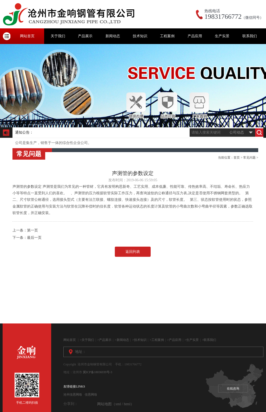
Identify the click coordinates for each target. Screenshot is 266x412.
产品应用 (195, 36)
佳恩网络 (91, 394)
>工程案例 (157, 340)
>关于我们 (87, 340)
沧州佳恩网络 (72, 394)
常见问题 (249, 157)
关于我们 (58, 36)
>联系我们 (209, 340)
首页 (237, 157)
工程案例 (167, 36)
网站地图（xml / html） (115, 404)
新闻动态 (112, 36)
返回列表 (132, 252)
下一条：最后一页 (27, 238)
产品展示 (85, 36)
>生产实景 (192, 340)
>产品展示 (104, 340)
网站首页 (27, 36)
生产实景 (222, 36)
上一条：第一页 (25, 230)
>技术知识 (139, 340)
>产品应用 (174, 340)
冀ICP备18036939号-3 (97, 372)
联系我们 (249, 36)
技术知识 (140, 36)
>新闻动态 (122, 340)
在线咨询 (233, 388)
